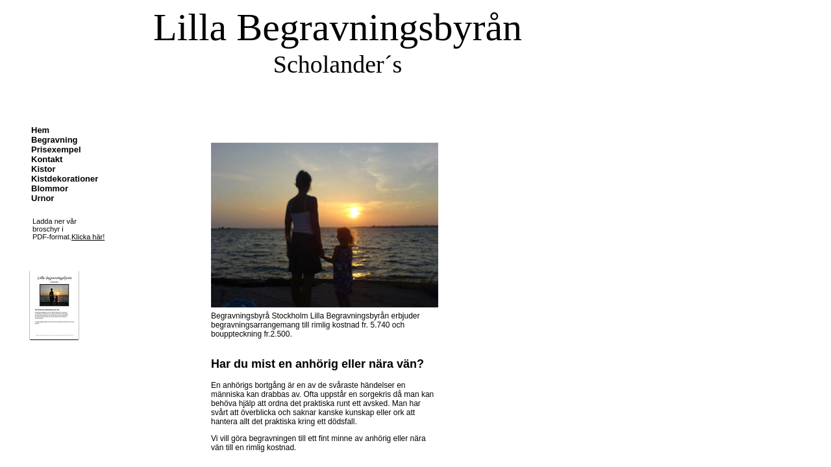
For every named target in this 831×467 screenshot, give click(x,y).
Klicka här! (88, 237)
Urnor (42, 198)
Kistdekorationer (64, 179)
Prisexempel (56, 149)
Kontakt (46, 159)
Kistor (43, 169)
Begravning (54, 140)
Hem (40, 130)
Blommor (49, 188)
